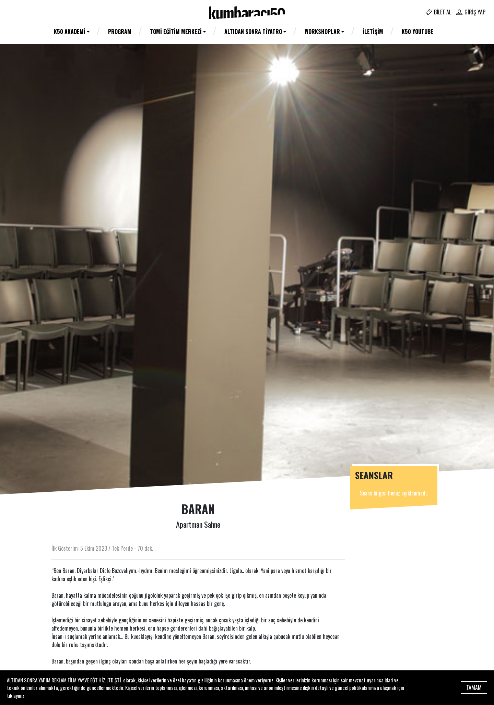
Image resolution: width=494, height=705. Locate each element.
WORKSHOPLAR (322, 31)
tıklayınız (15, 695)
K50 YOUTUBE (417, 31)
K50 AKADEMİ (69, 31)
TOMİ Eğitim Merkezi (176, 31)
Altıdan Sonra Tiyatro (253, 31)
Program (119, 31)
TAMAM (474, 687)
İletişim (373, 31)
